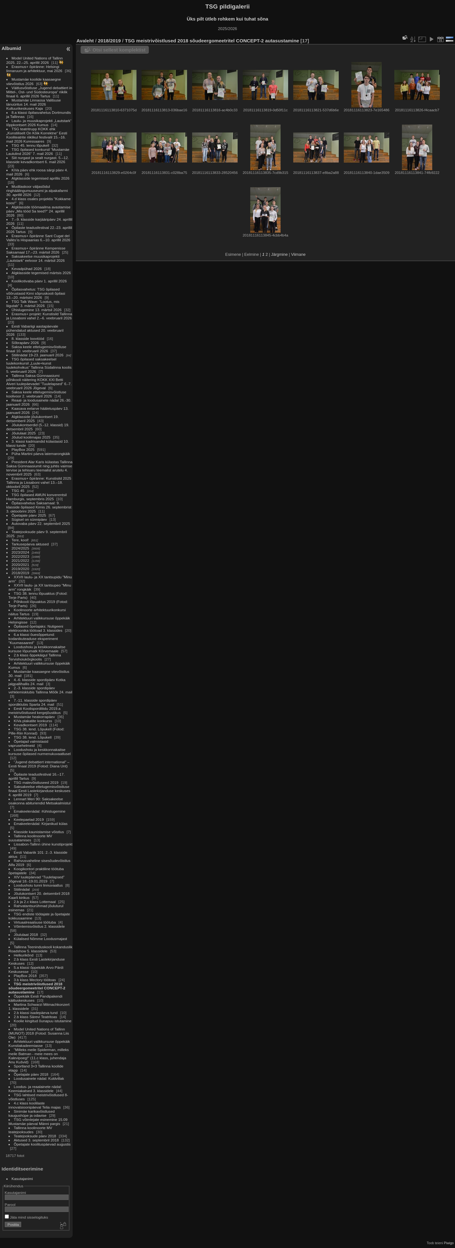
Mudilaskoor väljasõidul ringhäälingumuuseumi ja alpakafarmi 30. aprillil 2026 (37, 190)
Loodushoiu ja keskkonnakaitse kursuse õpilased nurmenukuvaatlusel (40, 751)
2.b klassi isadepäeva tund (36, 1013)
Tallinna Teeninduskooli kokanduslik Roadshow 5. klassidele (40, 949)
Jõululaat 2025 (24, 433)
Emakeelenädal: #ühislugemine (40, 811)
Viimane (298, 254)
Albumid (11, 48)
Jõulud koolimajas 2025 (31, 437)
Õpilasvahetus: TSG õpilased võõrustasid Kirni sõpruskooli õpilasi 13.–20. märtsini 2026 (35, 293)
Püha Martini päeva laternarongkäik (41, 454)
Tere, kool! (20, 540)
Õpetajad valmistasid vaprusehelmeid (28, 743)
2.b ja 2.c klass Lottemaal (35, 902)
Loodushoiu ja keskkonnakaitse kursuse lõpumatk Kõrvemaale (37, 649)
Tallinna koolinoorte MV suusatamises (30, 838)
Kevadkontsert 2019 (30, 725)
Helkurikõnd (24, 955)
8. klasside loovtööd (28, 338)
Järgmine (279, 254)
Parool (10, 1204)
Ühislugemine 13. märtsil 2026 (37, 310)
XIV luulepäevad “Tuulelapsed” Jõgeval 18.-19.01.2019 (36, 879)
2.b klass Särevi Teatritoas (35, 1017)
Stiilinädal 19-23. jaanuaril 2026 (38, 355)
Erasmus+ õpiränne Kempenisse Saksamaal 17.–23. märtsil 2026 (35, 250)
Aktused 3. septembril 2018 (36, 1140)
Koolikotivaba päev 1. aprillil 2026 (39, 281)
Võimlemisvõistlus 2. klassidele (39, 926)
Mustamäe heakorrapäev (34, 717)
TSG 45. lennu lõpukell (30, 145)
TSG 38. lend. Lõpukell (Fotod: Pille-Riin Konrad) (36, 731)
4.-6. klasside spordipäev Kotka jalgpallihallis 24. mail (37, 682)
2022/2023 (20, 556)
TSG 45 (18, 491)
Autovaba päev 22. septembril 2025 (41, 523)
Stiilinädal (22, 889)
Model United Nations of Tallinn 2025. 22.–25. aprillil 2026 (34, 60)
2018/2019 (20, 573)
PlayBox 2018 (25, 976)
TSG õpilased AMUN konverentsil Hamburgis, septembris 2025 (36, 497)
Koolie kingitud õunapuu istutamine (43, 1021)
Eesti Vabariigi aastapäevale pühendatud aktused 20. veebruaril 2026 (35, 330)
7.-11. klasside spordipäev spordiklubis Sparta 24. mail (33, 702)
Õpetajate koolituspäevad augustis (42, 1144)
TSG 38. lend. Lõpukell (33, 737)
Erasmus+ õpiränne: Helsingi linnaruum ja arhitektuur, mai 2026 (34, 69)
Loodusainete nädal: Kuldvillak (39, 1078)
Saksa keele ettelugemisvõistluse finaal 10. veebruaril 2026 (36, 349)
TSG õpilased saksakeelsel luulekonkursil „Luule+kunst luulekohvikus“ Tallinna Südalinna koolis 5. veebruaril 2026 (38, 365)
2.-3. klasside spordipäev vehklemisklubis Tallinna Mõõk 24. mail (40, 690)
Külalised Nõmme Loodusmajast (40, 939)
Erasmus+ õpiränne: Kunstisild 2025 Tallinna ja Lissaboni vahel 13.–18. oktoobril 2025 (38, 482)
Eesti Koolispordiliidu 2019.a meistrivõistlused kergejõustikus (35, 710)
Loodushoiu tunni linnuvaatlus (38, 885)
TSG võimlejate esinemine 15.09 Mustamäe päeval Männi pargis (38, 1121)
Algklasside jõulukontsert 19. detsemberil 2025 (32, 419)
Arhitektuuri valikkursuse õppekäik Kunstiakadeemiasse (39, 1043)
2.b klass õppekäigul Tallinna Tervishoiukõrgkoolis (35, 657)
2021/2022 (20, 560)
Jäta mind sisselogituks (26, 1217)
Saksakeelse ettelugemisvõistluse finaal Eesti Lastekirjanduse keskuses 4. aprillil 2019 (39, 790)
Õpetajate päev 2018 (31, 1074)
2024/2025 (20, 548)
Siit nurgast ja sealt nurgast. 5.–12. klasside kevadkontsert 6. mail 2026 (37, 160)
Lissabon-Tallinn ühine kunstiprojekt (43, 844)
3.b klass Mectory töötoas (35, 980)
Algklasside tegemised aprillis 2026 (41, 178)
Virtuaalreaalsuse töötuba (35, 922)
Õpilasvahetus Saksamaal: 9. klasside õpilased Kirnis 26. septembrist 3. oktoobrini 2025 (38, 507)
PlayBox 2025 (23, 449)
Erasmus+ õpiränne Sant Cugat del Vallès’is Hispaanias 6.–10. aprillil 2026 (38, 238)
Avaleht (85, 40)
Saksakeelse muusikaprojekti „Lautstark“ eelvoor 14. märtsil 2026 (35, 258)
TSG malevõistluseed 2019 (36, 782)
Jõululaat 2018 (26, 934)
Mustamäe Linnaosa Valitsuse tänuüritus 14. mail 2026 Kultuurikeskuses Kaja (33, 104)
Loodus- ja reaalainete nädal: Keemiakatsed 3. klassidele (35, 1089)
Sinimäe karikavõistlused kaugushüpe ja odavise (32, 1113)
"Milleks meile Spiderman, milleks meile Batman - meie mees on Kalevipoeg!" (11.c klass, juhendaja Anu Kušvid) (39, 1056)
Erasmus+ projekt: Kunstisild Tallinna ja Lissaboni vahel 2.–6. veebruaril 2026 (39, 316)
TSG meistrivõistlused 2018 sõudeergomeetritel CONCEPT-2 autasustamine (37, 988)
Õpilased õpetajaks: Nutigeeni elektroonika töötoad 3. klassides (36, 628)
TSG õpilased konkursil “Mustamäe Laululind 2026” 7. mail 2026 (38, 151)
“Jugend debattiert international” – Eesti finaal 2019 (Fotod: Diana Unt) (39, 764)
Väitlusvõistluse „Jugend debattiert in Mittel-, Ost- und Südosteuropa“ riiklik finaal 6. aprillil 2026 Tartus (39, 92)
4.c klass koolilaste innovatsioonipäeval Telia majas (35, 1105)
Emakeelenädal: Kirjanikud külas (41, 823)
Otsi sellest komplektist (119, 49)
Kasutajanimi (22, 1179)
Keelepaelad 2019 (29, 819)
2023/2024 (20, 552)
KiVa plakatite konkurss (33, 721)
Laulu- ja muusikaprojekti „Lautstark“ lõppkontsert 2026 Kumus (38, 123)
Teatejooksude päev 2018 (35, 1136)
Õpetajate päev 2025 (29, 515)
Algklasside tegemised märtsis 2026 (41, 273)
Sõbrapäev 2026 (25, 343)
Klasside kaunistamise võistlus (39, 832)
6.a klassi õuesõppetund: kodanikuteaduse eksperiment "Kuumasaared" (33, 638)
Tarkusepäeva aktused (30, 544)
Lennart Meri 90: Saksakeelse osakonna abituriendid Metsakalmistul (39, 801)
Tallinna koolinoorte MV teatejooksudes (30, 1130)
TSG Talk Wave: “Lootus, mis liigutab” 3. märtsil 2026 (32, 303)
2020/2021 (20, 565)
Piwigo (449, 1243)
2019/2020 (20, 569)
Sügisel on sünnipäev (29, 519)
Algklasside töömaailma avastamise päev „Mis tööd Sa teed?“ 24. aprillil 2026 (38, 211)
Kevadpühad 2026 (27, 269)
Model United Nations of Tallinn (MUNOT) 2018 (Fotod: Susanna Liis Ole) (39, 1033)
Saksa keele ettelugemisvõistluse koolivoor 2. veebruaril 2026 (36, 394)
